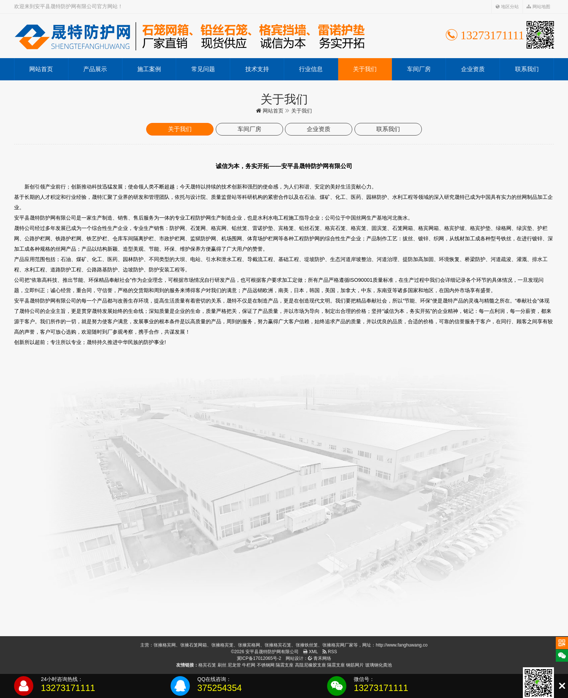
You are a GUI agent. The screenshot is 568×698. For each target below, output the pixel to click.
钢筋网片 (355, 665)
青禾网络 (319, 658)
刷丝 (222, 665)
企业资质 (473, 69)
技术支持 (257, 69)
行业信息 (311, 69)
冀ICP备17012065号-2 (259, 658)
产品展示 (95, 69)
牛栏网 (248, 665)
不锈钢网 (266, 665)
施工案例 (149, 69)
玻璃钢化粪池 (378, 665)
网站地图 (538, 6)
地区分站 (507, 6)
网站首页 (41, 69)
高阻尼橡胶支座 (310, 665)
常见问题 (203, 69)
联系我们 (527, 69)
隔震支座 (284, 665)
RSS (329, 651)
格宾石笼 (207, 665)
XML (310, 651)
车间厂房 (419, 69)
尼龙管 (234, 665)
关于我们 (365, 69)
